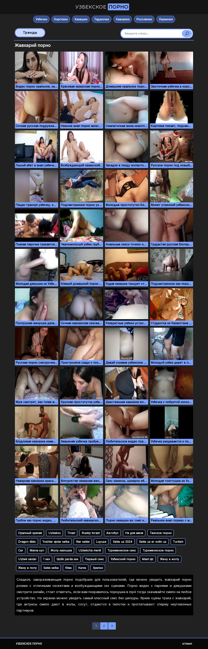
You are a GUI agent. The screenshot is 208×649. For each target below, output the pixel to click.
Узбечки (41, 19)
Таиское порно (161, 533)
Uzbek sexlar (27, 559)
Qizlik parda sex (67, 559)
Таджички (101, 19)
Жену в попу (27, 568)
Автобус (112, 533)
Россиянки (144, 19)
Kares (82, 568)
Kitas (68, 568)
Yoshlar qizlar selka (55, 541)
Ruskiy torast (91, 533)
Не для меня (134, 533)
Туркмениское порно (158, 550)
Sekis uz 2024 (122, 541)
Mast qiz (147, 559)
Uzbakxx (54, 533)
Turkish (178, 541)
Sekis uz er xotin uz (152, 541)
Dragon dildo (27, 541)
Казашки (81, 19)
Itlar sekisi (82, 541)
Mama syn (37, 550)
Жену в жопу (169, 559)
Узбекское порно (29, 643)
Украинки (166, 19)
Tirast (71, 533)
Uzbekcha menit (89, 550)
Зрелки (98, 568)
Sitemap (187, 643)
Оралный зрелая (30, 533)
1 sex (46, 559)
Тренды (30, 33)
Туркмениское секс (121, 550)
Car (20, 550)
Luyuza (101, 541)
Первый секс (94, 559)
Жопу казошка (61, 550)
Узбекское (102, 6)
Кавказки (122, 19)
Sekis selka (51, 568)
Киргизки (61, 19)
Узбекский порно (123, 559)
